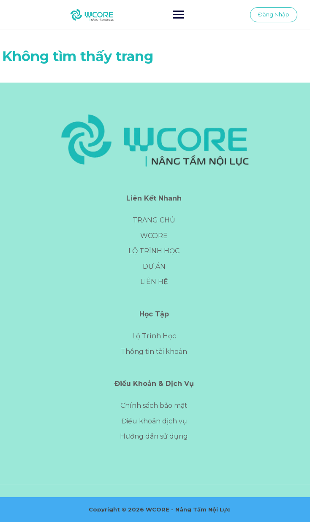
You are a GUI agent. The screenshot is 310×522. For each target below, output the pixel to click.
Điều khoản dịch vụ (154, 421)
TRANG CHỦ (154, 220)
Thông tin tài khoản (154, 352)
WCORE (154, 236)
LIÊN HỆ (154, 282)
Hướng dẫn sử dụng (154, 436)
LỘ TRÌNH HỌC (153, 251)
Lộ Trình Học (154, 336)
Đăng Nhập (273, 14)
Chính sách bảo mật (154, 406)
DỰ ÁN (154, 266)
